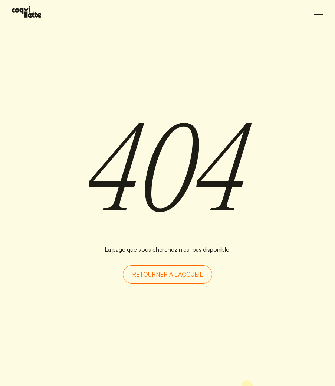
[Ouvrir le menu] (318, 11)
